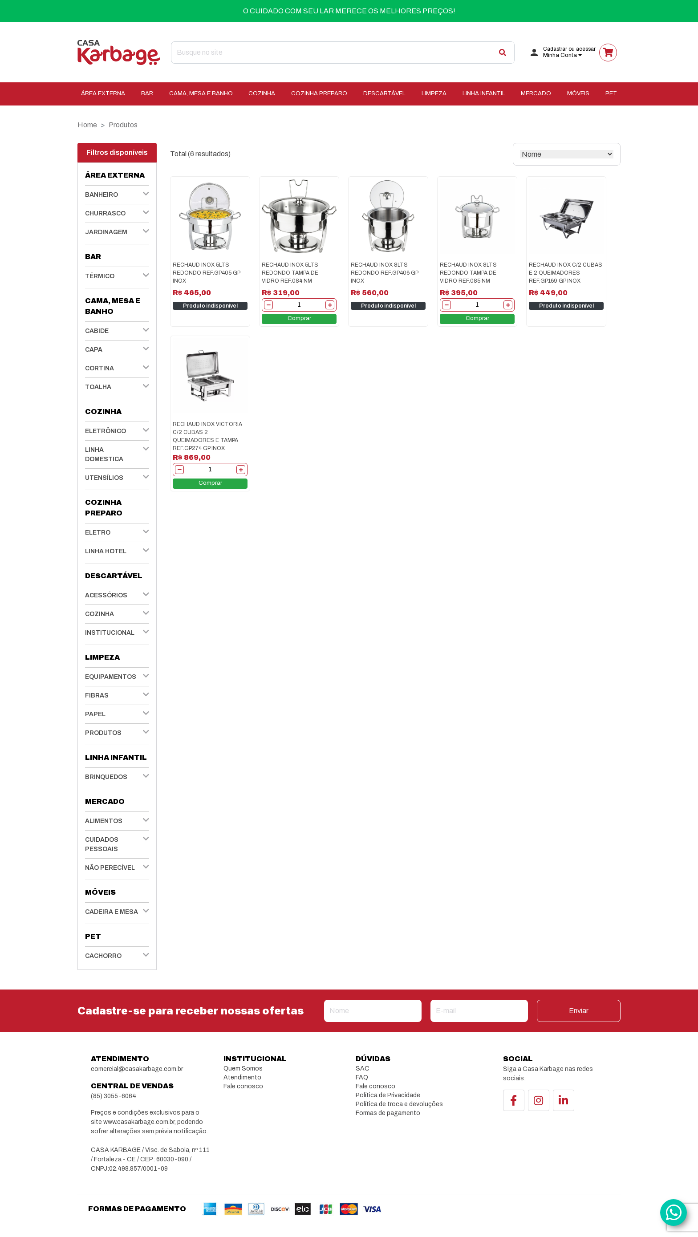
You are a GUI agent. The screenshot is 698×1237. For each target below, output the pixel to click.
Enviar (578, 1010)
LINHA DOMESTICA (104, 454)
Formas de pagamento (388, 1113)
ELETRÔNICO (105, 431)
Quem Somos (243, 1068)
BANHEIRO (101, 194)
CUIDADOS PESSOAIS (101, 844)
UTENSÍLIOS (104, 478)
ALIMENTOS (103, 821)
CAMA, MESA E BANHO (201, 93)
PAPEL (95, 714)
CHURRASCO (105, 213)
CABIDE (97, 331)
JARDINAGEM (106, 232)
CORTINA (99, 368)
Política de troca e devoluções (399, 1104)
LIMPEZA (434, 93)
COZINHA (261, 93)
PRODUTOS (103, 733)
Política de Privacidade (388, 1095)
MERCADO (536, 93)
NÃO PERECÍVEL (110, 867)
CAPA (93, 349)
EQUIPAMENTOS (110, 676)
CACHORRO (103, 956)
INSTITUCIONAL (109, 632)
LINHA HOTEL (105, 551)
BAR (147, 93)
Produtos (123, 125)
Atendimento (242, 1077)
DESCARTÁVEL (384, 93)
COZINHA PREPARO (319, 93)
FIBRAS (97, 695)
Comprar (299, 318)
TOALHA (98, 387)
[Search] (343, 52)
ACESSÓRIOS (106, 595)
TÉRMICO (99, 276)
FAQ (362, 1077)
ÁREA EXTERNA (103, 93)
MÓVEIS (578, 93)
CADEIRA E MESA (111, 911)
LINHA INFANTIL (484, 93)
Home (87, 125)
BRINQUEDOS (106, 777)
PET (611, 93)
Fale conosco (243, 1086)
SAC (362, 1068)
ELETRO (97, 532)
